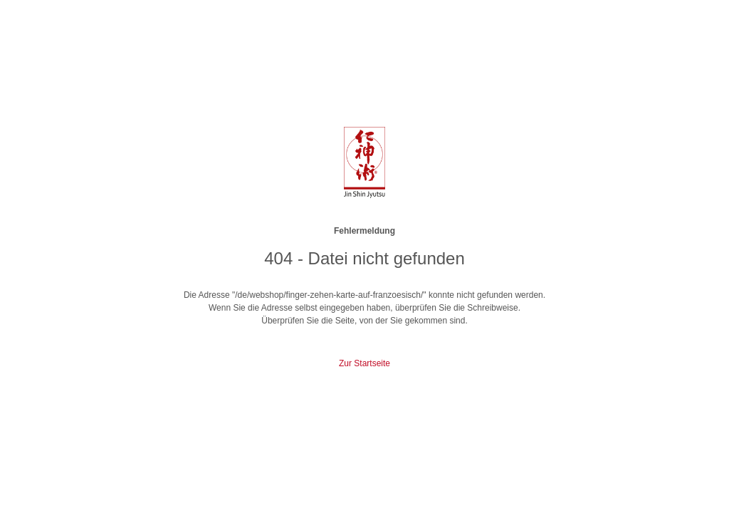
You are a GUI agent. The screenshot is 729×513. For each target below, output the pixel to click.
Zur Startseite (364, 363)
